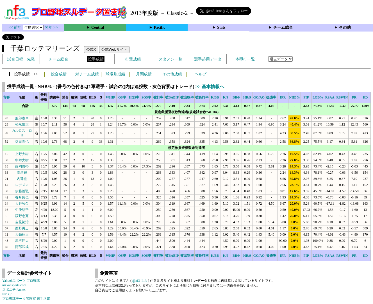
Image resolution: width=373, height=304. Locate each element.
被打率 (158, 97)
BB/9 (236, 97)
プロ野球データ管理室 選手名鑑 (26, 299)
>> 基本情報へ (209, 86)
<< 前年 (15, 27)
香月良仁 (22, 197)
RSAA (330, 97)
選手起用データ (208, 59)
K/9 (225, 97)
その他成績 (172, 74)
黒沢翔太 (22, 241)
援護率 (271, 97)
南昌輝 (22, 173)
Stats (221, 27)
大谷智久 (22, 203)
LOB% (318, 97)
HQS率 (134, 97)
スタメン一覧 (170, 59)
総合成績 (59, 74)
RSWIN (342, 97)
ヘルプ (200, 74)
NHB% (294, 97)
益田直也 (22, 142)
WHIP (110, 97)
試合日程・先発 (21, 59)
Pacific (159, 27)
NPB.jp (7, 294)
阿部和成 (22, 247)
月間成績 (144, 74)
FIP (306, 97)
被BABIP (172, 97)
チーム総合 (283, 27)
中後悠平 (22, 210)
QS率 (122, 97)
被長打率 (202, 97)
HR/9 (247, 97)
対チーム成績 (87, 74)
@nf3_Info (139, 281)
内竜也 (22, 179)
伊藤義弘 (22, 191)
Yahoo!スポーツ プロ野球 (21, 281)
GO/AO (259, 97)
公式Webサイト (114, 49)
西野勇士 (22, 228)
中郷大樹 (22, 160)
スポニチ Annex (14, 290)
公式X (91, 49)
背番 (6, 97)
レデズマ (22, 185)
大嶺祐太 (22, 234)
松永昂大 (22, 124)
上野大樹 (22, 154)
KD (365, 97)
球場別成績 (115, 74)
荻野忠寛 (22, 216)
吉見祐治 (22, 222)
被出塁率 (187, 97)
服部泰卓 (22, 118)
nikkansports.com (14, 285)
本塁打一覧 (245, 59)
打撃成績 (133, 59)
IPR (283, 97)
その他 (345, 27)
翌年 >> (51, 27)
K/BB (215, 97)
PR (354, 97)
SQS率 (146, 97)
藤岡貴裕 (22, 166)
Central (97, 27)
